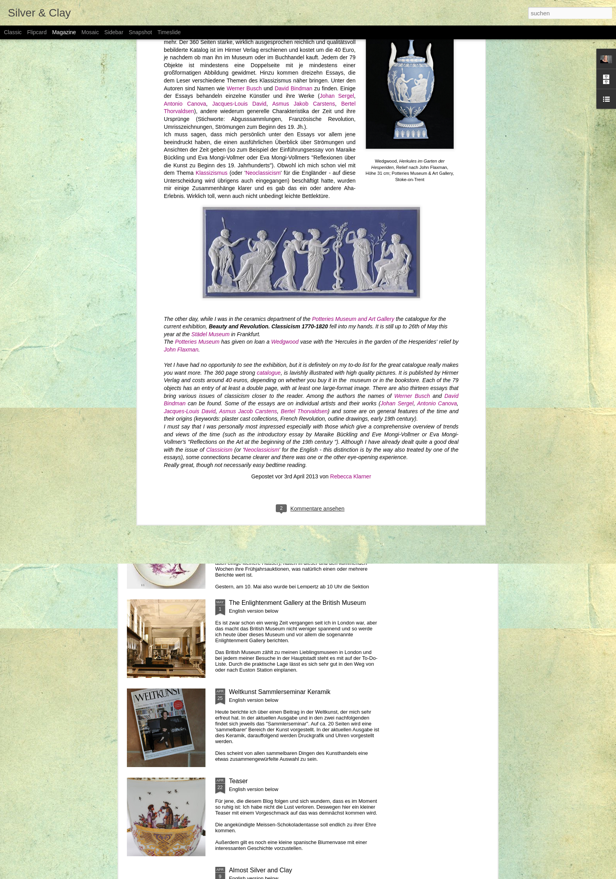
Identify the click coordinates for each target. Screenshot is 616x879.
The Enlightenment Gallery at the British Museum (297, 602)
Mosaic (90, 32)
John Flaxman (181, 175)
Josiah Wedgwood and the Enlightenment (451, 361)
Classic (13, 32)
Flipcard (37, 32)
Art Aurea (242, 424)
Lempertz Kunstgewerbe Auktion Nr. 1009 (287, 513)
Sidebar (113, 32)
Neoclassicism (261, 276)
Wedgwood (285, 168)
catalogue (267, 199)
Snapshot (140, 32)
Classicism (219, 276)
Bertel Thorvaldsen (304, 237)
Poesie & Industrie (352, 358)
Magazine (64, 32)
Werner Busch (412, 222)
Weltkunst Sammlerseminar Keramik (279, 692)
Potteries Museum (197, 168)
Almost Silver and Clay (260, 870)
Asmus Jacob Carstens (248, 237)
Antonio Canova (437, 230)
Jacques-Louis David (190, 237)
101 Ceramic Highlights (158, 361)
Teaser (238, 781)
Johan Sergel (396, 230)
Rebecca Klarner (350, 302)
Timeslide (169, 32)
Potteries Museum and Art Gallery (353, 145)
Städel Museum (210, 160)
